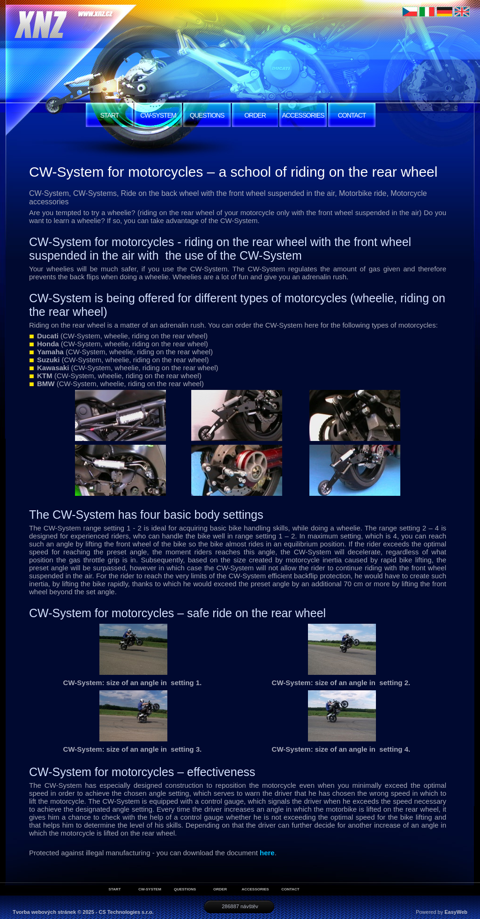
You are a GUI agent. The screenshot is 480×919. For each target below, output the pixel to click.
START (109, 115)
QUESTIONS (207, 115)
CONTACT (352, 115)
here (267, 853)
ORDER (255, 115)
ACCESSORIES (303, 115)
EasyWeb (455, 912)
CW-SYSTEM (158, 115)
